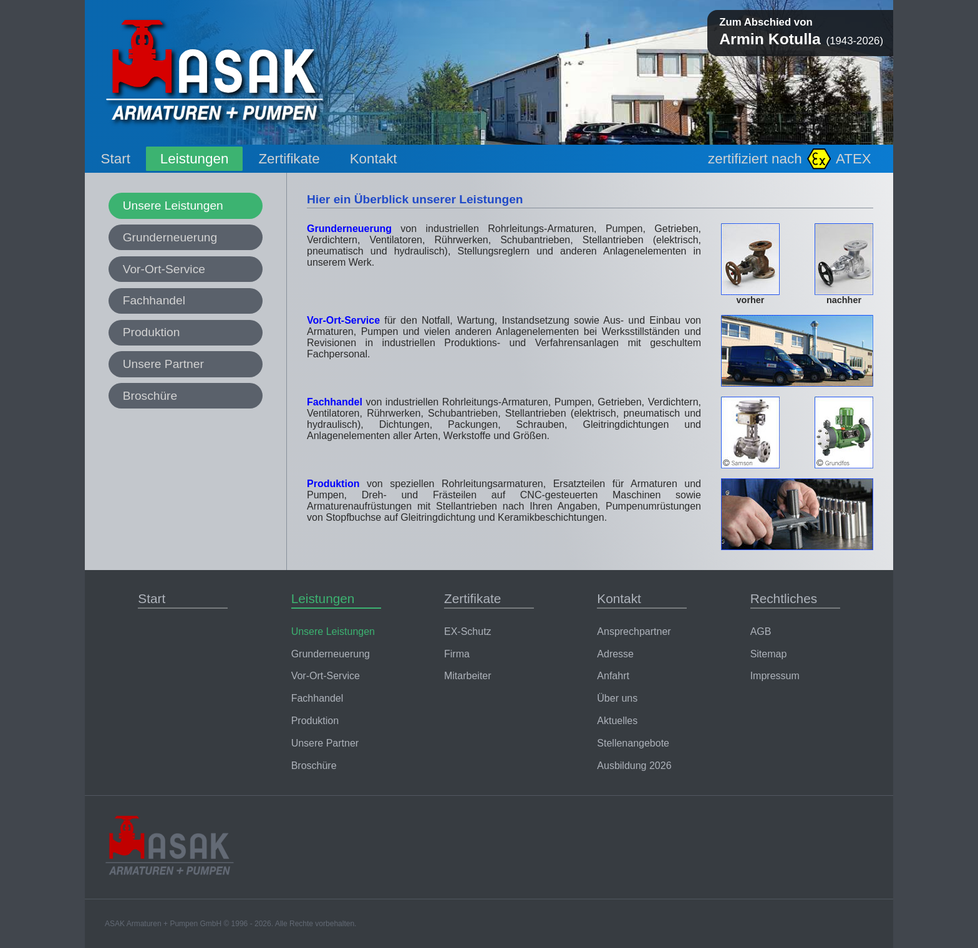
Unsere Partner (163, 363)
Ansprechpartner (634, 631)
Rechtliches (784, 598)
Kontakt (373, 159)
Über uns (617, 698)
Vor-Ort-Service (164, 269)
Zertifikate (288, 159)
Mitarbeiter (467, 675)
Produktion (151, 332)
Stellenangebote (633, 743)
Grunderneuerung (170, 237)
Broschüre (150, 395)
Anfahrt (613, 675)
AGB (761, 631)
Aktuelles (617, 720)
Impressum (775, 675)
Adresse (615, 654)
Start (115, 159)
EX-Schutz (467, 631)
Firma (457, 654)
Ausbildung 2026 (634, 765)
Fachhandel (154, 300)
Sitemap (768, 654)
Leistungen (194, 159)
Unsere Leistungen (173, 205)
